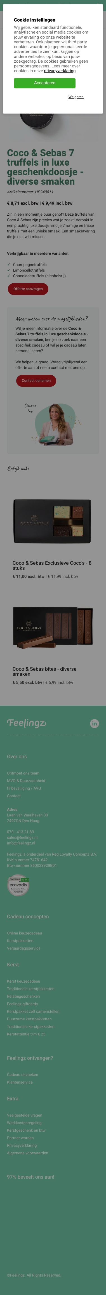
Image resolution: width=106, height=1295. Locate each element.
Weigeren (76, 97)
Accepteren (44, 83)
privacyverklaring (60, 71)
